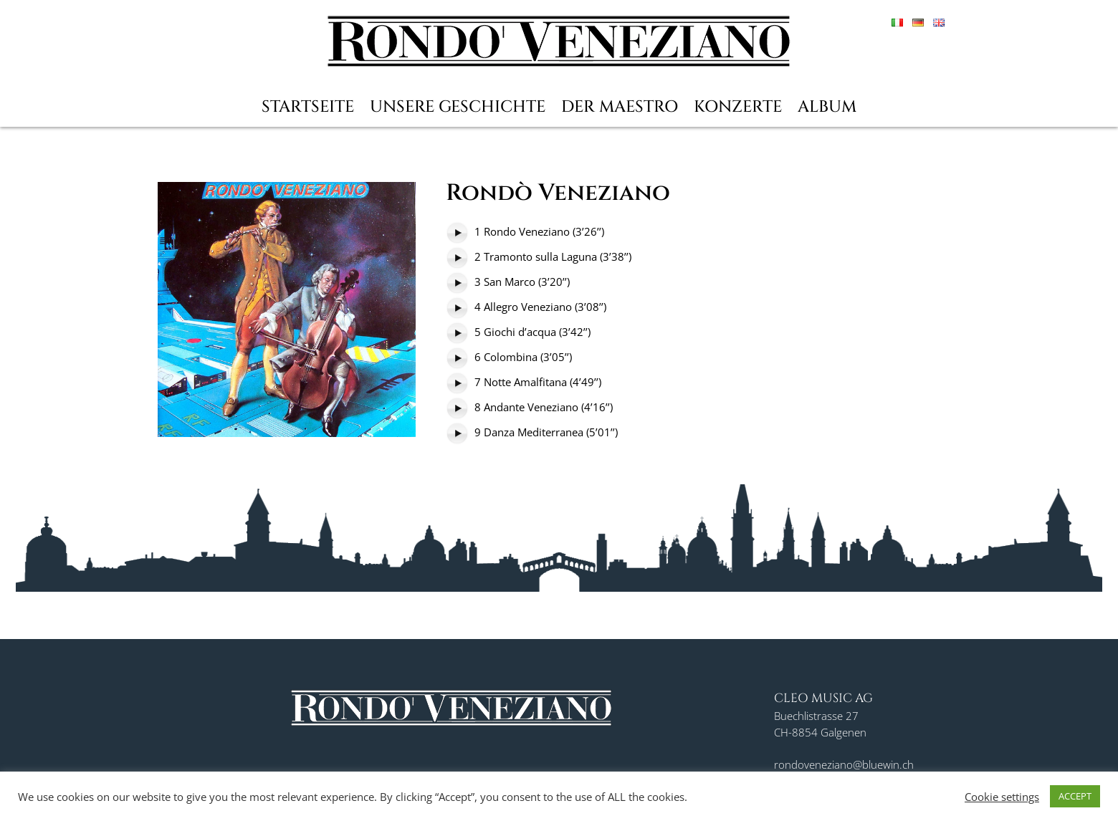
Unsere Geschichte (457, 106)
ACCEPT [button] (1075, 795)
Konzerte (738, 106)
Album (827, 106)
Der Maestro (619, 106)
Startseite (308, 106)
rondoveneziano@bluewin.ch (844, 764)
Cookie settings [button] (1002, 796)
